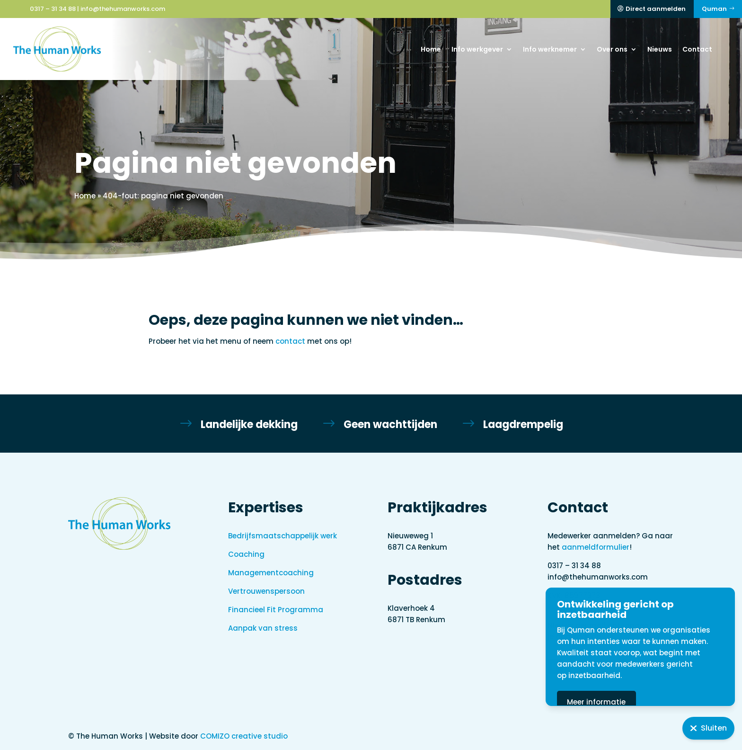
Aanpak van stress (263, 628)
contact (290, 341)
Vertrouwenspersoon (266, 591)
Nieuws (659, 49)
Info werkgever (477, 49)
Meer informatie (633, 702)
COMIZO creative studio (244, 736)
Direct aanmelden (656, 8)
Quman (714, 8)
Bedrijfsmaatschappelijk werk (282, 536)
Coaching (246, 554)
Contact (697, 49)
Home (431, 49)
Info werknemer (550, 49)
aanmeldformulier (595, 547)
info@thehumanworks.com (122, 8)
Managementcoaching (271, 573)
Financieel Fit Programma (275, 610)
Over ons (612, 49)
